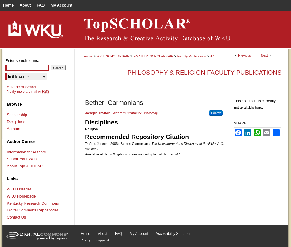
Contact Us (16, 217)
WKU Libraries (19, 189)
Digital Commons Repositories (33, 210)
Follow (216, 113)
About (102, 234)
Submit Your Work (22, 159)
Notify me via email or (28, 91)
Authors (13, 128)
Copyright (102, 240)
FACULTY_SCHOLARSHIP (153, 56)
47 (212, 56)
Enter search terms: (22, 60)
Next (264, 55)
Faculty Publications (191, 56)
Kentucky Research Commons (33, 203)
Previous (244, 55)
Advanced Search (22, 87)
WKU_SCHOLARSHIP (113, 56)
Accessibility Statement (174, 234)
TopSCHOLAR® (181, 29)
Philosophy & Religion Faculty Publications (204, 72)
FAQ (118, 234)
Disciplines (16, 121)
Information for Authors (26, 152)
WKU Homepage (21, 196)
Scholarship (17, 115)
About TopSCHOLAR (25, 166)
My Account (139, 234)
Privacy (86, 240)
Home (88, 56)
